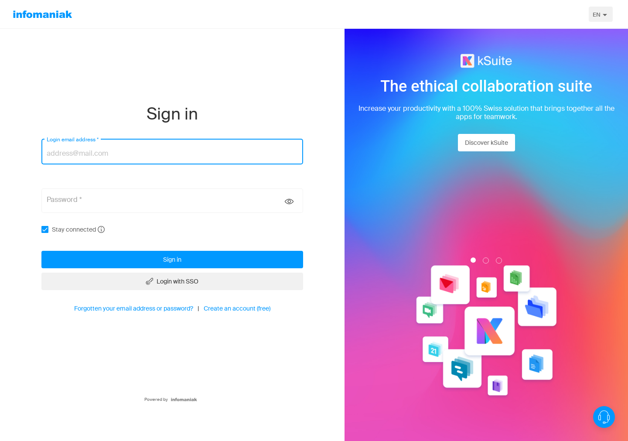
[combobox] (601, 14)
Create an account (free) (237, 308)
